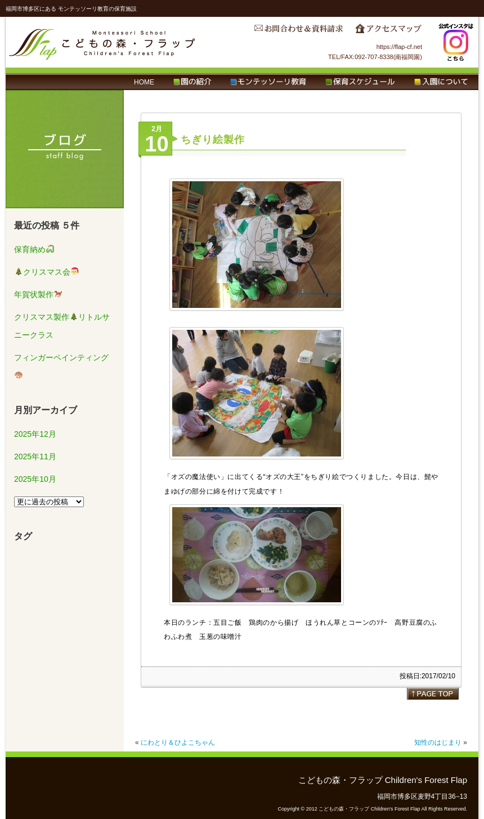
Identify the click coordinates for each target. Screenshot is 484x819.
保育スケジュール (360, 82)
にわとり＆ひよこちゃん (178, 742)
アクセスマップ (388, 32)
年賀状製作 (38, 294)
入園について (441, 82)
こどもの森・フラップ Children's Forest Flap (102, 42)
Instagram (456, 42)
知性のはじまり (437, 742)
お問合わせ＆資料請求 (298, 32)
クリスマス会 (47, 271)
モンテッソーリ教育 (268, 82)
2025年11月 (35, 456)
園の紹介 (192, 82)
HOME (144, 82)
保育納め (34, 249)
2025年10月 (35, 479)
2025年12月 (35, 433)
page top (433, 693)
